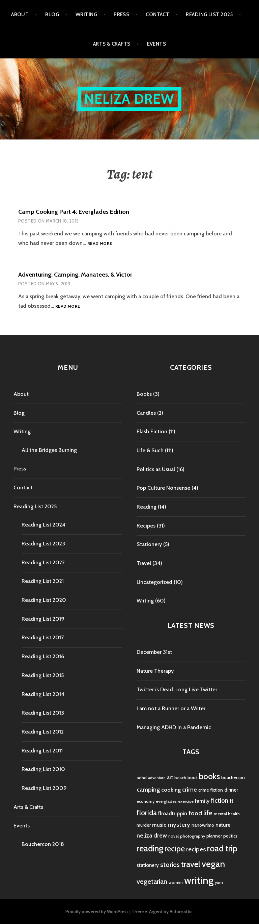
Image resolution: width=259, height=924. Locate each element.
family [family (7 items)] (202, 801)
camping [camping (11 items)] (148, 789)
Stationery (149, 544)
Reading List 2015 (43, 675)
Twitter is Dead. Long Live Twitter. (177, 689)
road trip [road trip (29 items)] (222, 848)
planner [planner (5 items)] (214, 836)
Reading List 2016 (43, 656)
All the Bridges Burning (49, 450)
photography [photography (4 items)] (192, 836)
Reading (146, 507)
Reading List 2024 (43, 524)
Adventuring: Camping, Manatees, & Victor (75, 274)
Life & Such (150, 450)
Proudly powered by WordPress (96, 911)
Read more (99, 244)
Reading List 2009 (44, 788)
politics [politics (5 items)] (230, 836)
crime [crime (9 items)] (189, 789)
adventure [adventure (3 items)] (157, 778)
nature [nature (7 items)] (223, 825)
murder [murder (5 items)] (144, 825)
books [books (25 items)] (209, 776)
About (20, 14)
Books (144, 394)
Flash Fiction (152, 431)
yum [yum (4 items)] (219, 882)
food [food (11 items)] (195, 813)
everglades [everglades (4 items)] (166, 801)
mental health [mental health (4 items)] (227, 813)
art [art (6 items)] (170, 777)
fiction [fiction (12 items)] (219, 800)
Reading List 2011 (42, 750)
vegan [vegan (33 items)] (213, 863)
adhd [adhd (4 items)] (142, 777)
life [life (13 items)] (207, 813)
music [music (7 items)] (159, 825)
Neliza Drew (129, 99)
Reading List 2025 (209, 14)
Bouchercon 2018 (43, 844)
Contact (157, 14)
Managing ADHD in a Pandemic (174, 727)
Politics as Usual (156, 469)
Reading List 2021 (43, 581)
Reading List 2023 (43, 543)
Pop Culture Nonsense (163, 488)
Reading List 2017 (43, 637)
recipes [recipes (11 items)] (196, 849)
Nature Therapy (155, 671)
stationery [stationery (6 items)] (148, 865)
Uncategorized (154, 582)
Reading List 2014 (43, 694)
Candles (146, 413)
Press (121, 14)
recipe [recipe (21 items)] (175, 848)
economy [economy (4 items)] (145, 801)
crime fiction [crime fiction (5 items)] (210, 790)
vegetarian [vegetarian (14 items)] (152, 881)
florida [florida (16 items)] (147, 812)
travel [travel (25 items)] (190, 864)
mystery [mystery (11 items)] (179, 824)
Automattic (181, 911)
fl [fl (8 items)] (231, 800)
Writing (86, 14)
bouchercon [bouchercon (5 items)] (233, 777)
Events (156, 44)
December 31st (154, 652)
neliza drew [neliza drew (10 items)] (152, 835)
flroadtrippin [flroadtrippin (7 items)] (172, 813)
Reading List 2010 (43, 769)
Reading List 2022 (43, 562)
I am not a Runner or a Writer (171, 708)
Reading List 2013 (43, 713)
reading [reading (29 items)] (150, 848)
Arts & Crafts (112, 44)
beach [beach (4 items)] (180, 777)
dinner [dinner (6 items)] (231, 790)
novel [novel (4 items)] (173, 836)
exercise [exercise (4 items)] (186, 801)
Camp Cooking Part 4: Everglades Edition (73, 211)
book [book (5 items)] (193, 777)
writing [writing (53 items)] (198, 880)
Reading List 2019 (43, 619)
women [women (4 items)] (176, 882)
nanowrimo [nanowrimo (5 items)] (203, 825)
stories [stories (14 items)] (170, 864)
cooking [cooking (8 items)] (171, 789)
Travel (144, 563)
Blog (52, 14)
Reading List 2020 (44, 600)
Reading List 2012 (43, 731)
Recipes (146, 525)
